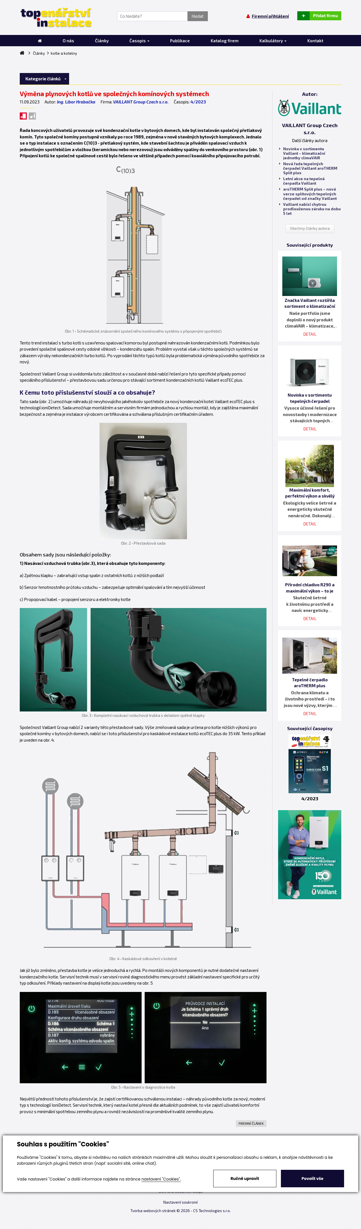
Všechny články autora (310, 228)
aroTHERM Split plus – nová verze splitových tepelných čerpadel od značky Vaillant (308, 193)
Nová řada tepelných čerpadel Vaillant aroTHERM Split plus (308, 168)
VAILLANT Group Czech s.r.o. (141, 101)
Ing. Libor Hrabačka (76, 101)
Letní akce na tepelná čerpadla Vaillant (302, 180)
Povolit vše (312, 1178)
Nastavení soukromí (180, 1202)
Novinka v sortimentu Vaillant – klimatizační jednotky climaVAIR (302, 153)
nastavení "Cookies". (161, 1179)
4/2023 (198, 101)
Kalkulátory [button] (273, 40)
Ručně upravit (244, 1178)
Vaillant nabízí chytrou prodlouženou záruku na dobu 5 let (310, 209)
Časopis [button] (139, 40)
